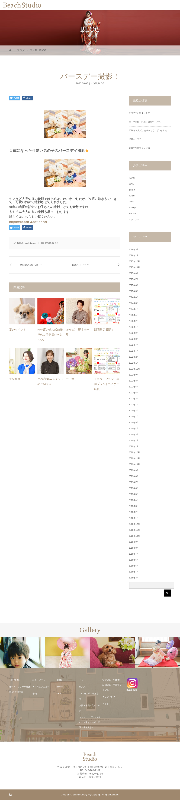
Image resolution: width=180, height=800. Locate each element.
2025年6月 (134, 285)
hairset (132, 196)
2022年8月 (134, 339)
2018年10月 (134, 536)
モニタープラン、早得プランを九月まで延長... (106, 384)
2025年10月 (134, 267)
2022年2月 (134, 357)
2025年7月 (134, 279)
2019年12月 (134, 452)
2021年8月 (134, 381)
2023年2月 (134, 321)
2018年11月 (134, 530)
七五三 (82, 680)
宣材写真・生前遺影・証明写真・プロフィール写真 (113, 685)
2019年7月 (134, 482)
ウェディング (108, 697)
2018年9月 (134, 542)
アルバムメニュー (41, 687)
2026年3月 (134, 249)
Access (59, 687)
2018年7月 (134, 554)
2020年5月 (134, 422)
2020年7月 (134, 416)
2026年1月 (134, 255)
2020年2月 (134, 440)
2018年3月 (134, 578)
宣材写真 (14, 378)
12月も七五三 (135, 139)
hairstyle (133, 207)
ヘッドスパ (134, 219)
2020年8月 (134, 410)
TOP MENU (14, 680)
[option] (22, 652)
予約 (35, 693)
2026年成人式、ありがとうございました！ (149, 130)
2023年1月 (134, 327)
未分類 (94, 83)
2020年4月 (134, 428)
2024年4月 (134, 297)
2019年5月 (134, 494)
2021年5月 (134, 392)
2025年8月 (134, 273)
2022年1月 (134, 363)
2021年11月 (134, 369)
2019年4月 (134, 500)
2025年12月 (134, 261)
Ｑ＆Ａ (59, 693)
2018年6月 (134, 560)
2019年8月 (134, 476)
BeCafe (132, 213)
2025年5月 (134, 291)
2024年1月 (134, 309)
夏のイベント (17, 329)
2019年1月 (134, 518)
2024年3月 (134, 303)
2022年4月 (134, 351)
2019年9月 (134, 470)
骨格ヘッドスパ (80, 265)
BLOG (101, 83)
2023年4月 (134, 315)
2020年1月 (134, 446)
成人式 (82, 687)
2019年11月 (134, 458)
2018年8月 (134, 548)
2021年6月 (134, 387)
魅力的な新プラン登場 (139, 148)
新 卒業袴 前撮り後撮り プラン (147, 121)
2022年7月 (134, 345)
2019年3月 (134, 506)
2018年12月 (134, 524)
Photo (131, 201)
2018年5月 (134, 566)
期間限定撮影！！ (105, 329)
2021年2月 (134, 398)
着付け (132, 190)
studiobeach (30, 243)
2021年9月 (134, 375)
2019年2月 (134, 512)
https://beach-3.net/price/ (28, 222)
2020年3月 (134, 434)
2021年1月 (134, 404)
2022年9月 (134, 333)
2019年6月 (134, 488)
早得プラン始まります (139, 113)
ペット (105, 704)
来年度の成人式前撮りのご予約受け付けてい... (50, 334)
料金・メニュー (40, 680)
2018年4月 (134, 572)
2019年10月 (134, 464)
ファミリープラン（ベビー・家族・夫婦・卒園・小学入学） (89, 722)
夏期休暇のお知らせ (31, 265)
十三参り (71, 378)
